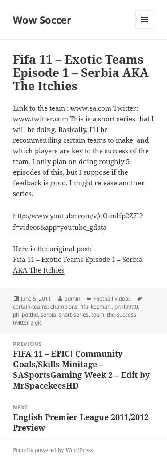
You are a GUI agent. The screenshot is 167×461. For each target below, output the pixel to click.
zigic (36, 322)
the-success (121, 314)
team (97, 314)
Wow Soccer (42, 19)
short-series (74, 314)
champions (63, 306)
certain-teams (30, 306)
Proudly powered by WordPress (53, 450)
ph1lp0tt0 (126, 306)
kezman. (101, 306)
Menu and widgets (145, 28)
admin (72, 298)
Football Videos (112, 298)
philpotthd (25, 314)
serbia (48, 314)
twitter (20, 322)
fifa (84, 306)
